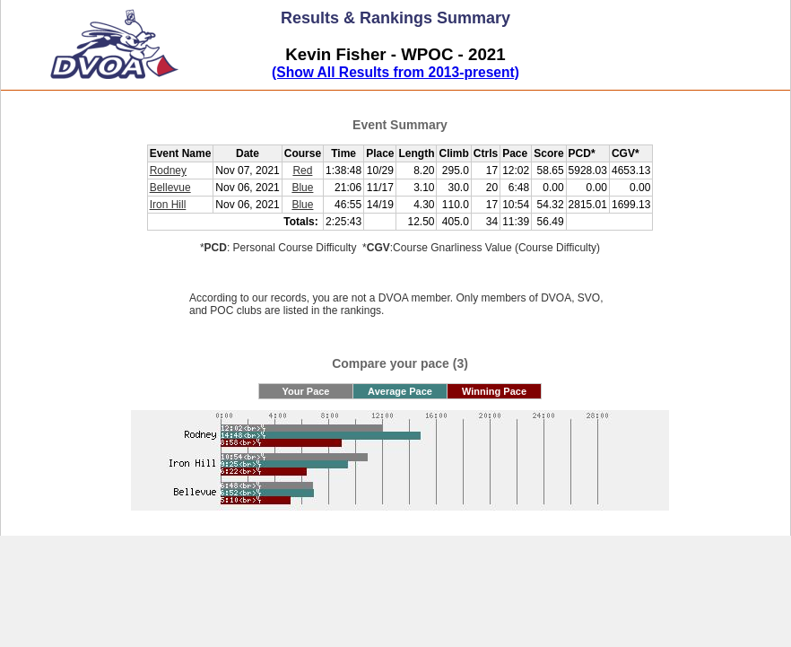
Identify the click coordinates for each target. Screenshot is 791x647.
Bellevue (170, 187)
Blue (302, 187)
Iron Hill (168, 204)
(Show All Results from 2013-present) (395, 72)
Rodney (168, 170)
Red (302, 170)
